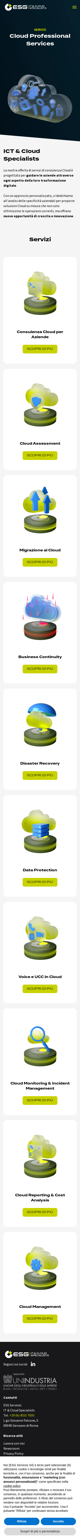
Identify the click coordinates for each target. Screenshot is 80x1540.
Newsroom (11, 1448)
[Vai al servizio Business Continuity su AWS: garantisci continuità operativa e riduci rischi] (40, 633)
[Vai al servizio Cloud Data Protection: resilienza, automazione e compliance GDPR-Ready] (40, 846)
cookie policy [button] (11, 1486)
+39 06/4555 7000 (21, 1415)
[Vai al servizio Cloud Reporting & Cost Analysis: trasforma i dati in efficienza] (40, 1173)
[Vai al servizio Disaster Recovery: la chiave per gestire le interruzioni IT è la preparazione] (40, 739)
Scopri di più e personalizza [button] (40, 1531)
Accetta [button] (58, 1521)
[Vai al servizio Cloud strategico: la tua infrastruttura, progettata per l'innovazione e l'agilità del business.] (40, 310)
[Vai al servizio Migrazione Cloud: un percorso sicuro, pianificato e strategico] (40, 526)
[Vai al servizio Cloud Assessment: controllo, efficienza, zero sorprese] (40, 419)
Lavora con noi (14, 1443)
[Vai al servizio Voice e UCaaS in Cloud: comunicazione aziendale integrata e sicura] (40, 952)
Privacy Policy (13, 1453)
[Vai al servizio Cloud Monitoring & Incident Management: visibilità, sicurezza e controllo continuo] (40, 1061)
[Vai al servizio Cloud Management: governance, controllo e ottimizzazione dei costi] (40, 1283)
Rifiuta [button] (21, 1521)
